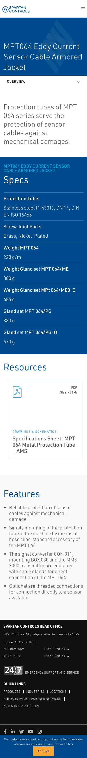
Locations (58, 691)
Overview (16, 81)
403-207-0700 (25, 642)
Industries (35, 691)
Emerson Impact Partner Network (32, 699)
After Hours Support (21, 706)
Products (11, 691)
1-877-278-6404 (56, 649)
